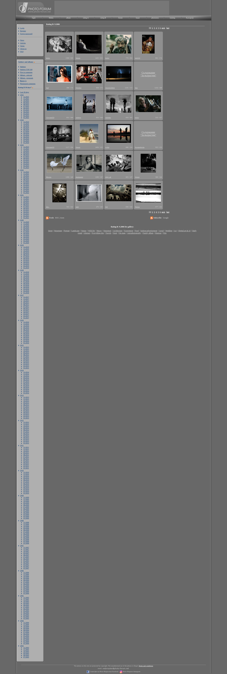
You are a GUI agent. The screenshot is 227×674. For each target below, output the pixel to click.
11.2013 (26, 399)
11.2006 (26, 574)
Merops (48, 177)
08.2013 (26, 405)
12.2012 (26, 422)
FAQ (21, 51)
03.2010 (26, 489)
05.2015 (26, 360)
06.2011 (26, 459)
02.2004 (26, 641)
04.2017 (26, 312)
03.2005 (26, 614)
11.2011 (26, 449)
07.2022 (26, 181)
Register (23, 31)
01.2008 (26, 543)
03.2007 (26, 564)
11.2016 (26, 324)
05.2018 (26, 285)
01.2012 (26, 443)
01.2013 (26, 418)
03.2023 (26, 164)
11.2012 (26, 424)
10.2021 (26, 201)
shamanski (79, 177)
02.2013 (26, 416)
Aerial (161, 231)
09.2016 (26, 328)
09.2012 (26, 428)
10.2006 (26, 576)
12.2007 (26, 547)
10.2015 (26, 351)
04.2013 (26, 412)
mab (77, 207)
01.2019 (26, 268)
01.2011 (26, 468)
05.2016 (26, 335)
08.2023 (26, 154)
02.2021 (26, 216)
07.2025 (26, 106)
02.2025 (26, 116)
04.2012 (26, 437)
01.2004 (26, 643)
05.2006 (26, 586)
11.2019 (26, 249)
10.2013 (26, 401)
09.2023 (26, 152)
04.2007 (26, 562)
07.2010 (26, 482)
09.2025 (26, 102)
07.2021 (26, 206)
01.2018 (26, 293)
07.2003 (26, 657)
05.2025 (26, 110)
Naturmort (107, 231)
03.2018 (26, 289)
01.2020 (26, 243)
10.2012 (26, 426)
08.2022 (26, 179)
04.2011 (26, 462)
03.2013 (26, 414)
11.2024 (26, 124)
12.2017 (26, 297)
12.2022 (26, 172)
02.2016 (26, 341)
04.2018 (26, 287)
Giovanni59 (50, 117)
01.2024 (26, 142)
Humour (158, 233)
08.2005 (26, 605)
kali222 (137, 58)
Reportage (58, 231)
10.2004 (26, 626)
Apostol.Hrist (110, 88)
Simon (78, 58)
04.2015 (26, 362)
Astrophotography (134, 233)
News (22, 40)
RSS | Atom (59, 218)
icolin (107, 147)
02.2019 (26, 266)
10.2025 (26, 100)
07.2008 (26, 532)
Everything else (98, 233)
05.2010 (26, 485)
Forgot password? (26, 34)
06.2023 (26, 158)
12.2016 (26, 322)
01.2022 (26, 193)
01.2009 (26, 518)
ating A (23, 81)
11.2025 (26, 99)
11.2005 (26, 599)
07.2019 (26, 256)
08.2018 (26, 279)
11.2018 (26, 274)
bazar (138, 18)
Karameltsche (139, 147)
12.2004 (26, 622)
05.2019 (26, 260)
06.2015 (26, 358)
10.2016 (26, 326)
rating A (86, 18)
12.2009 (26, 497)
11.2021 (26, 199)
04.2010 (26, 487)
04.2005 (26, 613)
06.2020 (26, 233)
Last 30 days (24, 92)
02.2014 (26, 391)
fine (136, 88)
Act (175, 231)
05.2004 (26, 636)
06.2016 (26, 333)
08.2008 (26, 530)
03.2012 (26, 439)
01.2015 (26, 368)
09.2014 (26, 378)
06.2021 (26, 208)
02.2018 (26, 291)
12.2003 (26, 647)
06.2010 (26, 484)
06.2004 (26, 634)
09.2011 (26, 453)
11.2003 (26, 649)
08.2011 (26, 455)
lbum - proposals (26, 78)
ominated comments (27, 84)
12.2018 (26, 272)
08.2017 (26, 305)
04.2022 (26, 187)
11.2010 (26, 474)
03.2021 (26, 214)
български (190, 18)
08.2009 (26, 505)
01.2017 (26, 318)
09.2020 (26, 227)
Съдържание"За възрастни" (148, 74)
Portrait (67, 231)
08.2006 (26, 580)
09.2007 (26, 553)
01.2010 (26, 493)
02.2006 (26, 591)
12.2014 (26, 372)
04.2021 (26, 212)
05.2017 (26, 310)
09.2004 (26, 628)
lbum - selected (26, 75)
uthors (23, 67)
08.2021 (26, 204)
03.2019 (26, 264)
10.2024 (26, 125)
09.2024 (26, 127)
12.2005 (26, 597)
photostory (155, 18)
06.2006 (26, 584)
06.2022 (26, 183)
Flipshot (78, 88)
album (68, 18)
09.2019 (26, 253)
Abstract (87, 233)
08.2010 (26, 480)
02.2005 (26, 616)
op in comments (26, 72)
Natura (137, 207)
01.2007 (26, 568)
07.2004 (26, 632)
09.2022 (26, 177)
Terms (22, 46)
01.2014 (26, 393)
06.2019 (26, 258)
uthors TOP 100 (26, 69)
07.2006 (26, 582)
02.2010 (26, 491)
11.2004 (26, 624)
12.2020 (26, 222)
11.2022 (26, 174)
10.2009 (26, 501)
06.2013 (26, 408)
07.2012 (26, 432)
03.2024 (26, 139)
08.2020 (26, 229)
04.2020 (26, 237)
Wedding (169, 231)
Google (166, 218)
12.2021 (26, 197)
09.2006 (26, 578)
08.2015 (26, 355)
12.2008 (26, 522)
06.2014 (26, 383)
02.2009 (26, 516)
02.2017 (26, 316)
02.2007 (26, 566)
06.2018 (26, 283)
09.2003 (26, 653)
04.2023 (26, 162)
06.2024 (26, 133)
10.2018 (26, 276)
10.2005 (26, 601)
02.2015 (26, 366)
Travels (108, 233)
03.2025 (26, 114)
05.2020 (26, 235)
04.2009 (26, 512)
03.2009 (26, 514)
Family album (148, 233)
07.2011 (26, 457)
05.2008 (26, 536)
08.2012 (26, 430)
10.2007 (26, 551)
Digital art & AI (184, 231)
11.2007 (26, 549)
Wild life (91, 231)
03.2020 (26, 239)
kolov (48, 58)
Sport (115, 233)
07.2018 (26, 281)
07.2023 (26, 156)
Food (137, 231)
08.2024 (26, 129)
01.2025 (26, 117)
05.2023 (26, 160)
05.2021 (26, 210)
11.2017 (26, 299)
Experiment (128, 231)
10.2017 (26, 301)
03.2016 (26, 339)
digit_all (108, 177)
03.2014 (26, 389)
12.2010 (26, 472)
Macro (99, 231)
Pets (164, 233)
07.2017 (26, 306)
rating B (103, 18)
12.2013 (26, 397)
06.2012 (26, 433)
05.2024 (26, 135)
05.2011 (26, 460)
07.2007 (26, 557)
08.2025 (26, 104)
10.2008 (26, 526)
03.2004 (26, 639)
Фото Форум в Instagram (131, 671)
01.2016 (26, 343)
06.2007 (26, 559)
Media (51, 18)
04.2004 (26, 638)
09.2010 (26, 478)
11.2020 (26, 224)
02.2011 (26, 466)
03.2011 (26, 464)
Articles (23, 43)
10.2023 (26, 150)
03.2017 (26, 314)
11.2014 (26, 374)
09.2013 (26, 403)
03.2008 (26, 539)
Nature (84, 231)
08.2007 (26, 555)
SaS (47, 88)
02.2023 (26, 166)
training (172, 18)
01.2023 (26, 167)
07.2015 (26, 356)
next (163, 28)
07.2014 (26, 382)
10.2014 (26, 376)
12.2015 (26, 347)
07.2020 (26, 231)
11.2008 (26, 524)
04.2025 (26, 112)
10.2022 (26, 176)
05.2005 (26, 611)
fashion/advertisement (149, 231)
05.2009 (26, 510)
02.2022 (26, 191)
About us (23, 49)
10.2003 (26, 651)
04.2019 (26, 262)
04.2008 (26, 537)
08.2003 (26, 655)
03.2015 (26, 364)
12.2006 (26, 572)
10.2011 (26, 451)
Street (50, 231)
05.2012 (26, 435)
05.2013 (26, 410)
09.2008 (26, 528)
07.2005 (26, 607)
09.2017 (26, 303)
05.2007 (26, 561)
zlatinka (108, 117)
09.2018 (26, 278)
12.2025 (26, 97)
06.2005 (26, 609)
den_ (47, 207)
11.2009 (26, 499)
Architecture (117, 231)
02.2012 (26, 441)
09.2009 (26, 503)
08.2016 (26, 330)
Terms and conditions (146, 666)
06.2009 (26, 509)
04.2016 (26, 337)
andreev (78, 117)
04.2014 (26, 387)
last (167, 28)
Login (22, 28)
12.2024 (26, 122)
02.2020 (26, 241)
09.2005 (26, 603)
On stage (122, 233)
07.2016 (26, 331)
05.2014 (26, 385)
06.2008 (26, 534)
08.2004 (26, 630)
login (34, 18)
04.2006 (26, 587)
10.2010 (26, 476)
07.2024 (26, 131)
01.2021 (26, 218)
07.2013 (26, 407)
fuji (106, 207)
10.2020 (26, 226)
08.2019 (26, 254)
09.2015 (26, 353)
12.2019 (26, 247)
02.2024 (26, 141)
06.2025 (26, 108)
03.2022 (26, 189)
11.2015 (26, 349)
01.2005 (26, 618)
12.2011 (26, 447)
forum (120, 18)
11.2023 (26, 149)
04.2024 (26, 137)
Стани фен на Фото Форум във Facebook (103, 671)
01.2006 (26, 593)
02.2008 (26, 541)
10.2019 (26, 251)
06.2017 (26, 308)
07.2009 (26, 507)
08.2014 (26, 380)
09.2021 (26, 202)
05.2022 (26, 185)
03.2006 (26, 589)
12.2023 (26, 147)
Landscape (75, 231)
